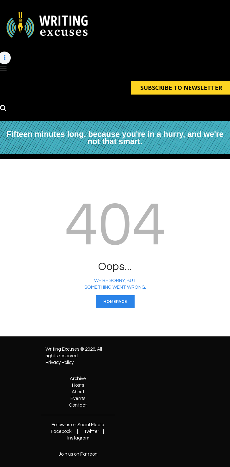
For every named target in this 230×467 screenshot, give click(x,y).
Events (77, 398)
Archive (78, 378)
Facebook (61, 431)
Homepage (115, 301)
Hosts (78, 385)
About (78, 391)
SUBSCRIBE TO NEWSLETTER (180, 87)
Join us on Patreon (78, 454)
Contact (78, 404)
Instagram (78, 437)
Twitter (91, 431)
